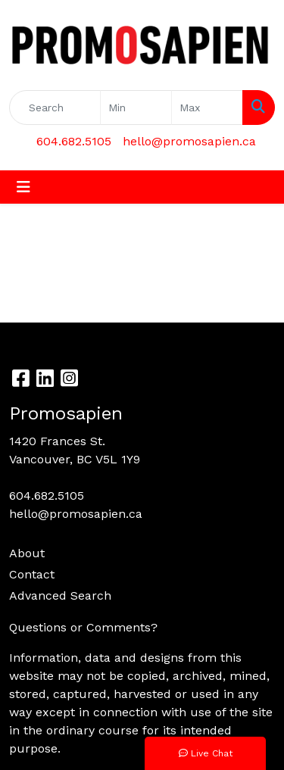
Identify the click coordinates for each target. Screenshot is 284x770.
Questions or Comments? (83, 627)
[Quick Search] (55, 107)
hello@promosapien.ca (189, 141)
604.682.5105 (73, 141)
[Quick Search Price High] (207, 107)
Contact (32, 574)
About (27, 553)
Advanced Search (60, 595)
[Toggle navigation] (23, 187)
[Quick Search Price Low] (136, 107)
